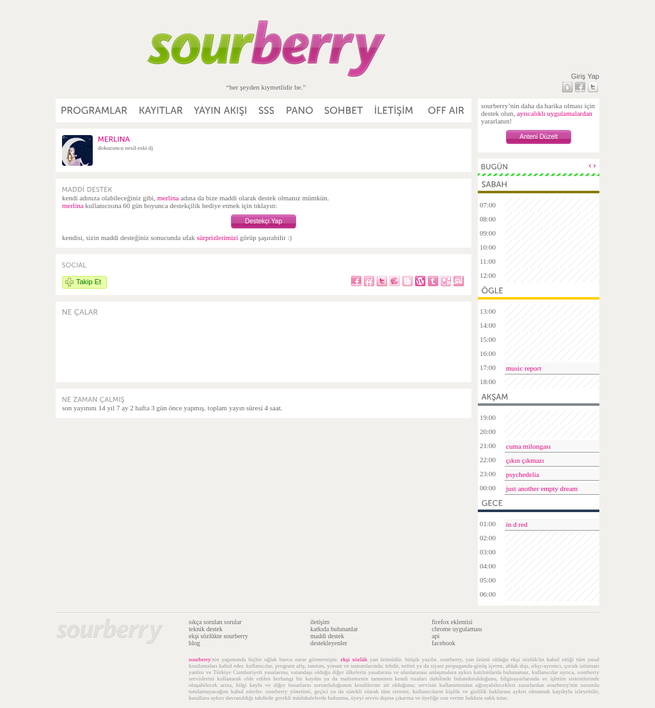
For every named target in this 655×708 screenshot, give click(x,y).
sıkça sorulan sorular (215, 621)
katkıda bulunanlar (334, 628)
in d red (517, 524)
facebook (443, 643)
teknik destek (206, 628)
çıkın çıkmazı (525, 460)
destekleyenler (328, 643)
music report (523, 368)
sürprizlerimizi (217, 237)
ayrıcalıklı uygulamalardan (554, 113)
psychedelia (522, 474)
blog (194, 643)
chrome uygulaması (457, 628)
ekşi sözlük (353, 659)
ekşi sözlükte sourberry (218, 636)
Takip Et (88, 282)
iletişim (319, 621)
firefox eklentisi (452, 621)
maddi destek (327, 636)
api (435, 636)
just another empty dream (542, 488)
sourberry (200, 659)
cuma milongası (528, 446)
